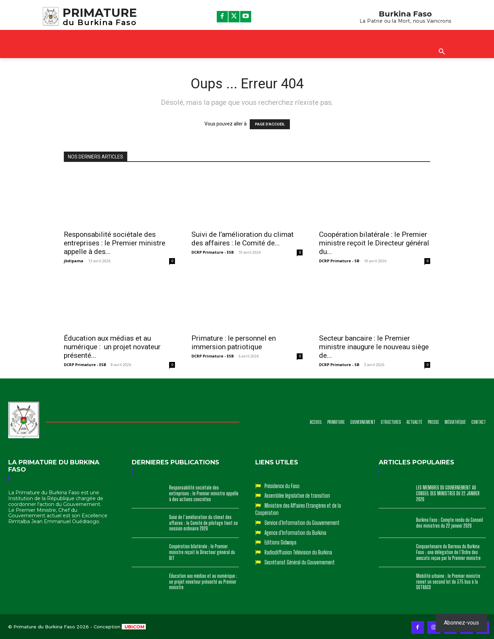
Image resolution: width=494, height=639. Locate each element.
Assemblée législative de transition (297, 495)
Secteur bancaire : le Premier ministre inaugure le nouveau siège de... (374, 347)
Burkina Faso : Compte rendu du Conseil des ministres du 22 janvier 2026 (449, 523)
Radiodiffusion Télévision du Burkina (298, 552)
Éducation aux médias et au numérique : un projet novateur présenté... (112, 347)
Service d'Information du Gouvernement (302, 522)
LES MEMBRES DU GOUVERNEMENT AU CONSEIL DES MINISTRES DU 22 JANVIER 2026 (448, 493)
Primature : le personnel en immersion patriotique (233, 342)
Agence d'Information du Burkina (295, 532)
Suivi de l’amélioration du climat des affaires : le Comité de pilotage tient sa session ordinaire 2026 (203, 523)
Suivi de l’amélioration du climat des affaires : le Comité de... (242, 238)
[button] (442, 52)
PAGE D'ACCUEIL (270, 124)
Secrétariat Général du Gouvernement (299, 562)
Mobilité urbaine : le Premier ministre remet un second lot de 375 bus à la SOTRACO (448, 582)
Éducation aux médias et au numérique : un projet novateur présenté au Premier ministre (203, 582)
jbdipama (73, 260)
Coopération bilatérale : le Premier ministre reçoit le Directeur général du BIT (202, 552)
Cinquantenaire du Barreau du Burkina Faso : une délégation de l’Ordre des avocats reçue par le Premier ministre (448, 552)
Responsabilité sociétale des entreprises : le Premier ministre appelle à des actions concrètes (203, 493)
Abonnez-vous (461, 622)
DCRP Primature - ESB (212, 252)
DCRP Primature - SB (339, 260)
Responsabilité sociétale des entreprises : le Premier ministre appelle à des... (114, 243)
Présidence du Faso (281, 486)
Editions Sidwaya (280, 542)
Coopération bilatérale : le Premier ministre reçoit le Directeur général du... (374, 243)
